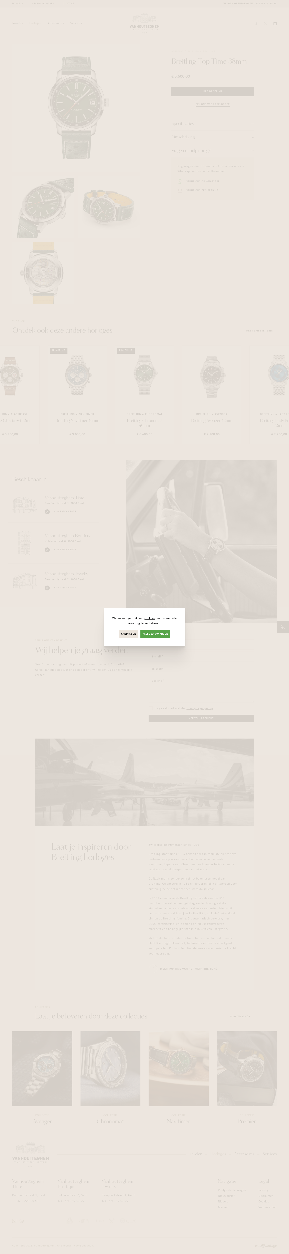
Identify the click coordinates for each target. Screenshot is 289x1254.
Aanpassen (128, 634)
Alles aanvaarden (155, 634)
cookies (149, 618)
